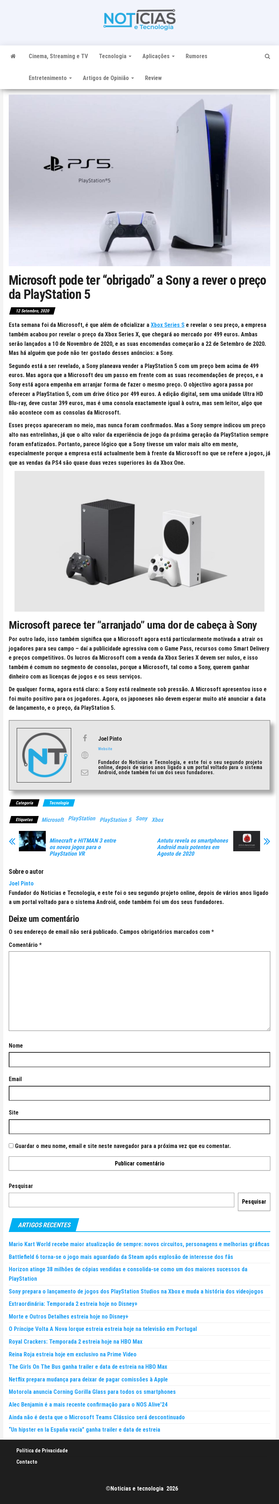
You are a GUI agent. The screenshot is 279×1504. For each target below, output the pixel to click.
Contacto (26, 1462)
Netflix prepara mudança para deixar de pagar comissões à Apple (88, 1379)
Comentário (25, 944)
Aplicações (158, 56)
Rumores (196, 56)
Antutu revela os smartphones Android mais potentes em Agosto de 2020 (192, 847)
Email (15, 1079)
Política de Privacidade (42, 1450)
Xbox (157, 819)
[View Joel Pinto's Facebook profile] (84, 738)
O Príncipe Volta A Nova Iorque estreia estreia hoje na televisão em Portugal (103, 1328)
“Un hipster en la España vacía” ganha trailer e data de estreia (84, 1429)
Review (153, 78)
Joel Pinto (21, 883)
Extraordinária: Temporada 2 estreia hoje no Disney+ (73, 1303)
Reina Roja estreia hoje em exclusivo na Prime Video (73, 1354)
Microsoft (52, 819)
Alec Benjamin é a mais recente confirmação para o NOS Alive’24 (88, 1404)
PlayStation (81, 818)
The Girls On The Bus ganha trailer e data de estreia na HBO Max (88, 1366)
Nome (16, 1045)
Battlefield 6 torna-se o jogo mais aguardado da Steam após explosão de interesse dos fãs (121, 1256)
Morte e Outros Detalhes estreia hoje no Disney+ (69, 1316)
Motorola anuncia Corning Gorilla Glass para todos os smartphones (92, 1391)
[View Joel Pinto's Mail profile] (84, 772)
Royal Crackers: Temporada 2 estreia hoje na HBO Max (75, 1341)
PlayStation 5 (115, 819)
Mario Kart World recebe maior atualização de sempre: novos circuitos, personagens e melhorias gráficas (139, 1244)
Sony (141, 818)
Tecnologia (115, 56)
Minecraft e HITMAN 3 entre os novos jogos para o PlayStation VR (82, 847)
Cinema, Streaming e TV (58, 56)
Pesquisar (21, 1186)
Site (14, 1112)
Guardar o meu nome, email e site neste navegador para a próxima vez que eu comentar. (123, 1146)
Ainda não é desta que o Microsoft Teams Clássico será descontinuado (97, 1417)
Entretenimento (50, 78)
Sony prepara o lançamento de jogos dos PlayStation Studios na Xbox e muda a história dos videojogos (136, 1291)
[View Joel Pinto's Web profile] (84, 755)
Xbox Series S (168, 324)
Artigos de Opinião (108, 78)
